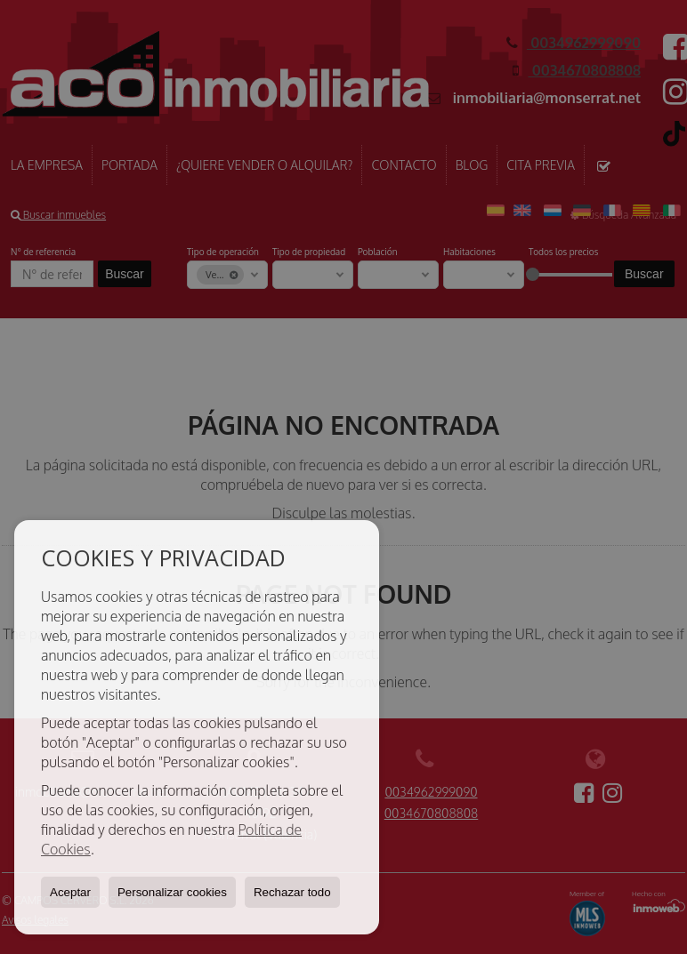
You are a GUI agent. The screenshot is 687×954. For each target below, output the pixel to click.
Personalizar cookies (172, 892)
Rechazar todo (292, 892)
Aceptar (70, 892)
